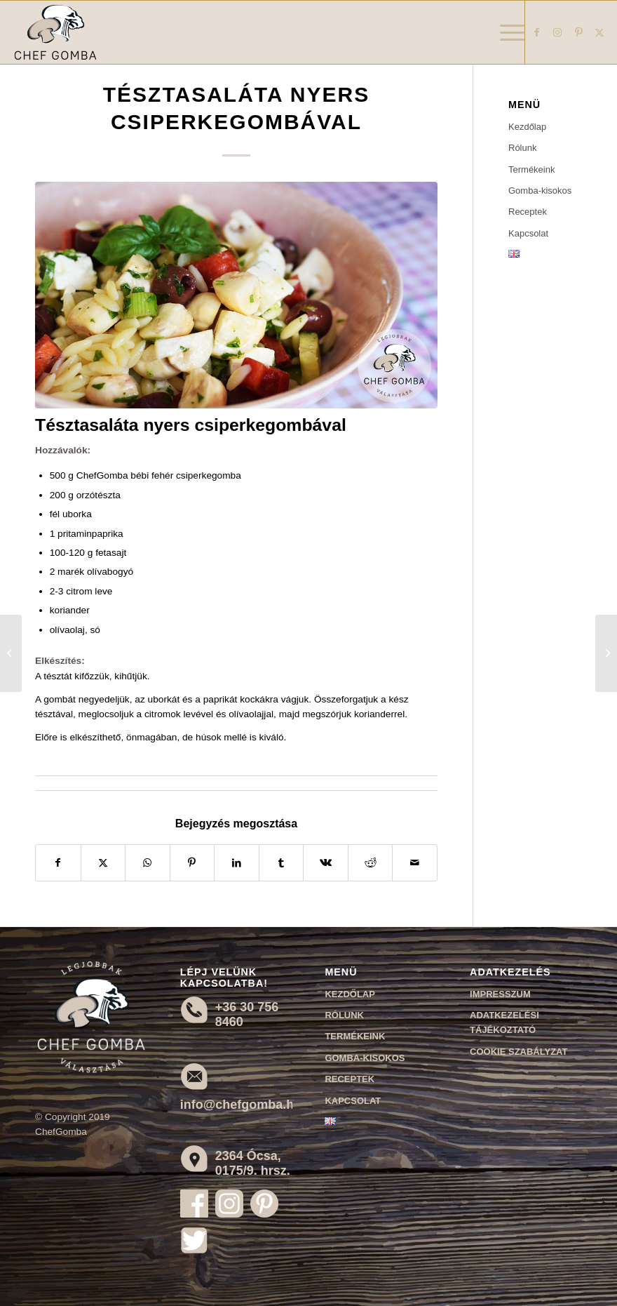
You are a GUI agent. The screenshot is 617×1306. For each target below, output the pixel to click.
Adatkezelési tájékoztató (504, 1022)
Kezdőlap (527, 126)
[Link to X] (599, 32)
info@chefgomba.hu (241, 1105)
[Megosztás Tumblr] (281, 863)
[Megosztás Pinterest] (192, 863)
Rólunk (522, 147)
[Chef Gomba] (55, 32)
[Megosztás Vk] (326, 863)
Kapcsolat (528, 233)
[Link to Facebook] (536, 32)
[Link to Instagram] (557, 32)
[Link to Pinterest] (578, 32)
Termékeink (531, 169)
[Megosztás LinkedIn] (237, 863)
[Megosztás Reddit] (370, 863)
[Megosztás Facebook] (58, 863)
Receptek (527, 211)
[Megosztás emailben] (415, 863)
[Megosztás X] (103, 863)
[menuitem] (505, 32)
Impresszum (500, 994)
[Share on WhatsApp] (148, 863)
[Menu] (505, 32)
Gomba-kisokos (539, 190)
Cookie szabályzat (518, 1051)
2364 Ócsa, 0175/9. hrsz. (252, 1163)
